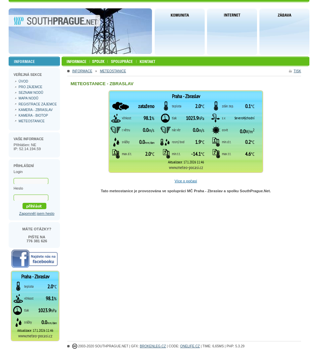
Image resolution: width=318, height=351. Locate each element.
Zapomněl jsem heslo (36, 213)
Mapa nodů (28, 98)
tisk (297, 71)
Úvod (23, 81)
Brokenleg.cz (153, 346)
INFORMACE (82, 71)
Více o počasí (186, 181)
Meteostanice (113, 71)
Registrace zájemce (38, 104)
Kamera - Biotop (33, 115)
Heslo (18, 188)
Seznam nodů (31, 92)
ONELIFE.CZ (190, 346)
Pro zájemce (30, 87)
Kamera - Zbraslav (36, 110)
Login (18, 172)
